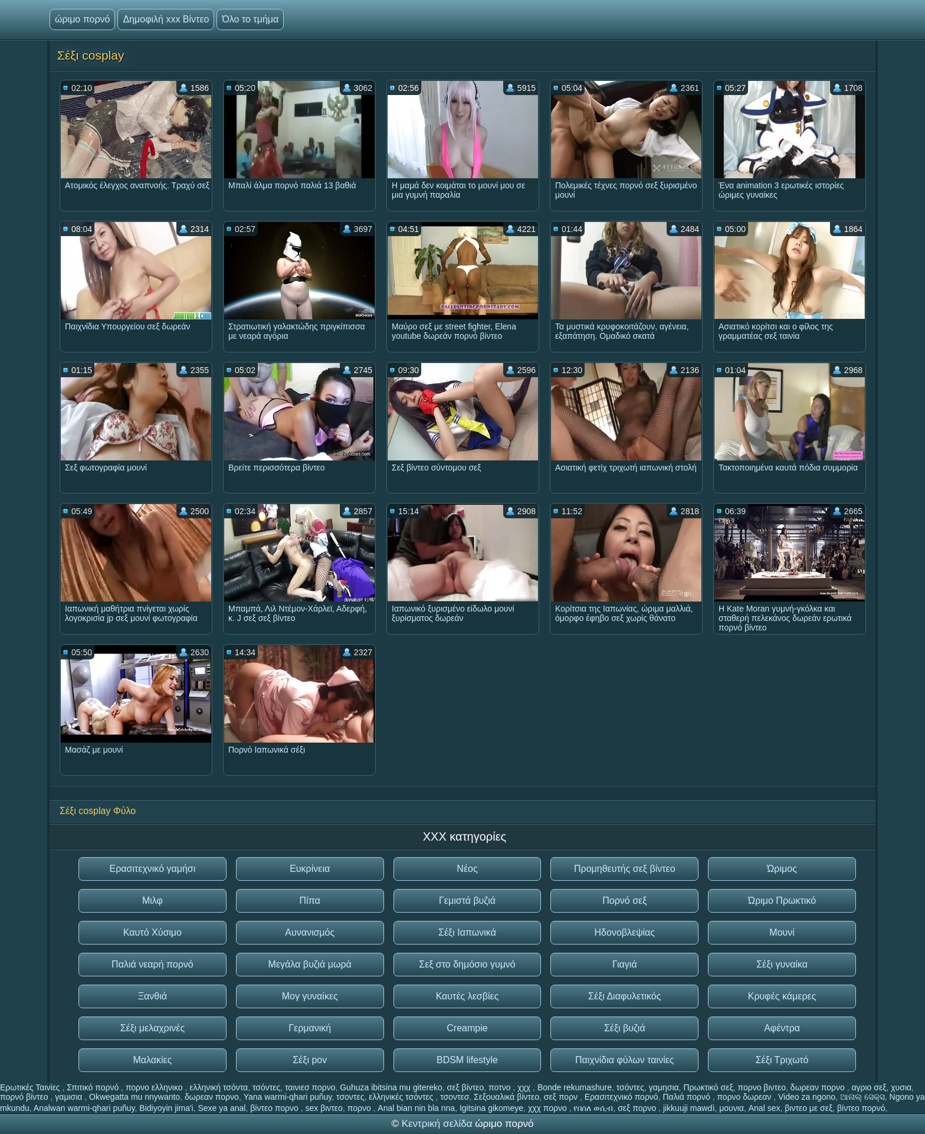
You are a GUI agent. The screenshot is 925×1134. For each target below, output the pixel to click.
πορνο (360, 1108)
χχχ (525, 1087)
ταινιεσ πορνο (310, 1087)
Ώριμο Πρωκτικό (782, 901)
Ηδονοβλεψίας (625, 932)
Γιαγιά (624, 964)
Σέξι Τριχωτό (782, 1060)
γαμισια (69, 1097)
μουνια (731, 1108)
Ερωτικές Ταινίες (31, 1087)
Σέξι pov (310, 1060)
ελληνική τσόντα (218, 1087)
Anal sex (764, 1108)
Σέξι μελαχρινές (152, 1028)
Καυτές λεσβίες (467, 996)
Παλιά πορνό (687, 1097)
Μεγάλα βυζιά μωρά (310, 964)
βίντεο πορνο (275, 1108)
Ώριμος (782, 869)
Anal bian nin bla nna (416, 1108)
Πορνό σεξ (624, 901)
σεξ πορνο (638, 1108)
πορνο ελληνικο (155, 1087)
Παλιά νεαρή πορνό (152, 964)
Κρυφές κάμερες (782, 996)
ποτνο (500, 1087)
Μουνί (782, 932)
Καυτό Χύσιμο (152, 932)
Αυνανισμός (309, 932)
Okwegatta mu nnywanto (134, 1097)
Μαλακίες (152, 1060)
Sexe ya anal (221, 1108)
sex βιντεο (324, 1108)
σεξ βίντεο (465, 1087)
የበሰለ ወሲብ (593, 1108)
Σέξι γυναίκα (782, 964)
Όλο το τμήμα (250, 19)
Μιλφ (152, 901)
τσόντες (266, 1087)
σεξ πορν (562, 1097)
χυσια (901, 1087)
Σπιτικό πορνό (94, 1087)
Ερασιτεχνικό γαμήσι (152, 869)
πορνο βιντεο (761, 1087)
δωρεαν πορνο (818, 1087)
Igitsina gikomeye (491, 1108)
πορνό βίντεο (25, 1097)
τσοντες (350, 1097)
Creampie (467, 1028)
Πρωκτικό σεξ (708, 1087)
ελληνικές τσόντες (402, 1097)
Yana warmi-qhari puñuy (288, 1097)
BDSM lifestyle (467, 1060)
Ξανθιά (152, 996)
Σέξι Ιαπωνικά (467, 932)
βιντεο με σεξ (808, 1108)
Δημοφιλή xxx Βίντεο (166, 19)
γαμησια (664, 1087)
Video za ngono (806, 1097)
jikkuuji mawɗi (689, 1108)
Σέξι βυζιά (624, 1028)
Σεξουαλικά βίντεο (506, 1097)
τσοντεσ (454, 1097)
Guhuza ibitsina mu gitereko (391, 1087)
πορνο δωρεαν (745, 1097)
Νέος (467, 869)
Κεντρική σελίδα (438, 1123)
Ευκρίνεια (310, 869)
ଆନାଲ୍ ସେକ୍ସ (862, 1097)
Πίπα (310, 901)
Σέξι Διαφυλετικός (624, 996)
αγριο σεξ (868, 1087)
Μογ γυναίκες (310, 996)
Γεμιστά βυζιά (467, 901)
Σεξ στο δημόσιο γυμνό (467, 964)
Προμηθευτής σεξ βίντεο (624, 869)
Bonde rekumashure (574, 1087)
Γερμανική (309, 1028)
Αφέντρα (782, 1028)
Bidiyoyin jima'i (166, 1108)
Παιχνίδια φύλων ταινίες (624, 1060)
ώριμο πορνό (82, 19)
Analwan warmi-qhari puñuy (84, 1108)
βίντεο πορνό (861, 1108)
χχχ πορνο (548, 1108)
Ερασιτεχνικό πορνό (621, 1097)
